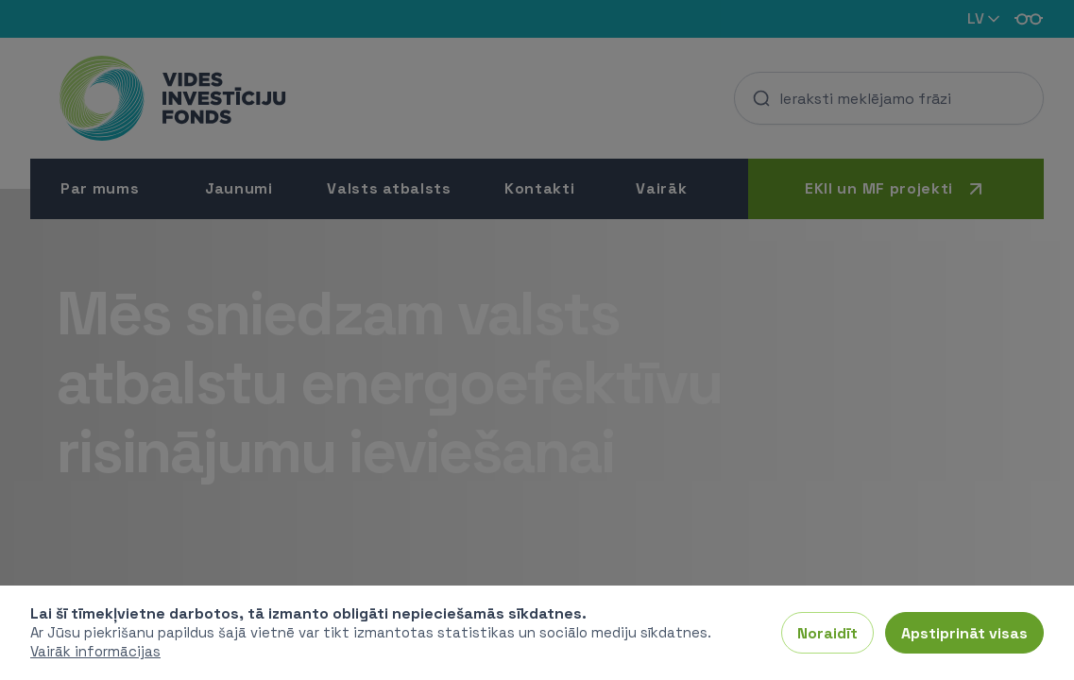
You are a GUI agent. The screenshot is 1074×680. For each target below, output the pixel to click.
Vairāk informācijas (95, 651)
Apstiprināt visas (964, 632)
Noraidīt (827, 632)
